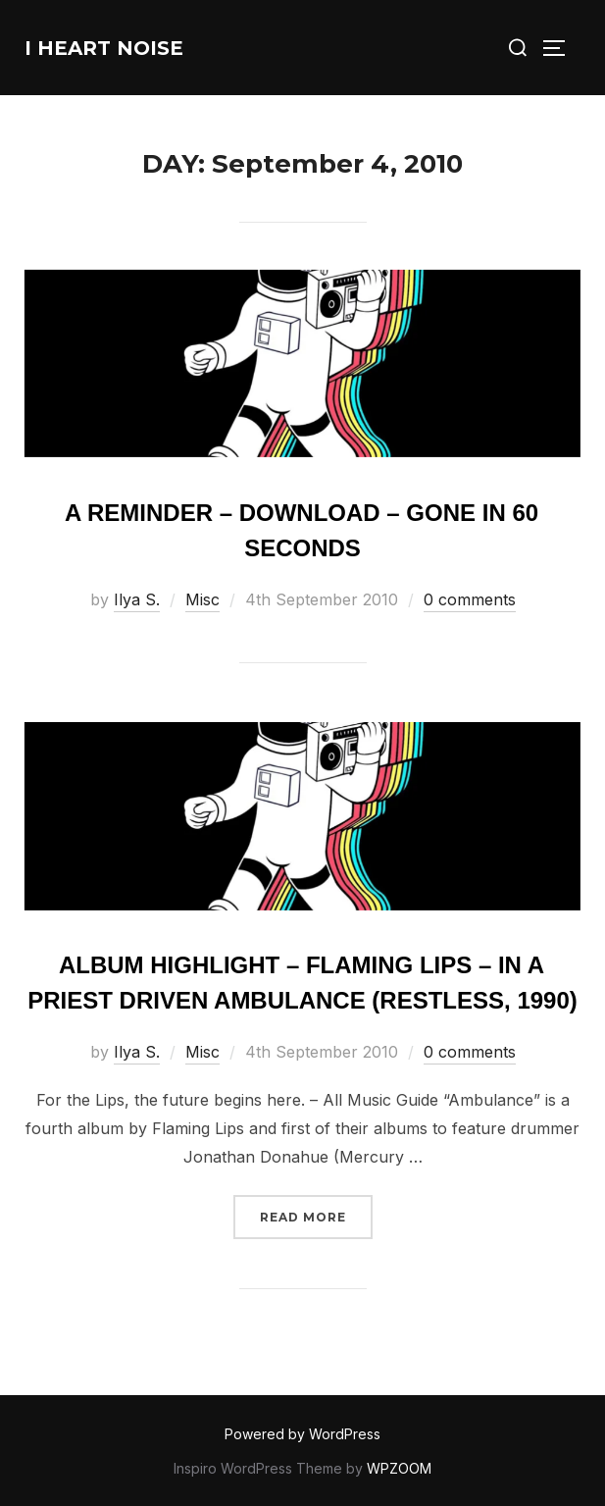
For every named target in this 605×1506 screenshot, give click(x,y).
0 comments (470, 599)
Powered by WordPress (302, 1434)
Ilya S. (137, 599)
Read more (316, 1215)
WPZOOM (399, 1468)
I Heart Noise (104, 48)
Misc (202, 599)
